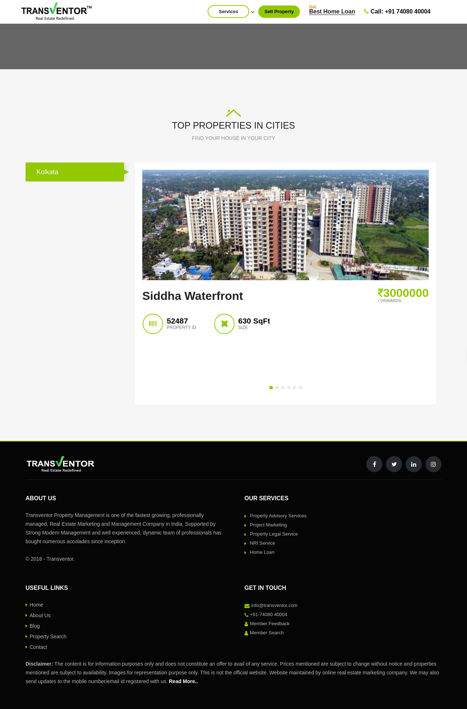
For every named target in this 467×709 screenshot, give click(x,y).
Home (36, 605)
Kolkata (47, 172)
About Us (40, 615)
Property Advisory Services (278, 515)
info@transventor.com (274, 605)
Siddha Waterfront (192, 295)
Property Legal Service (274, 534)
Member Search (266, 632)
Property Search (48, 636)
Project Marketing (268, 525)
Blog (35, 626)
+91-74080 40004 (268, 614)
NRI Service (262, 543)
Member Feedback (269, 623)
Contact (38, 647)
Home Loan (262, 552)
